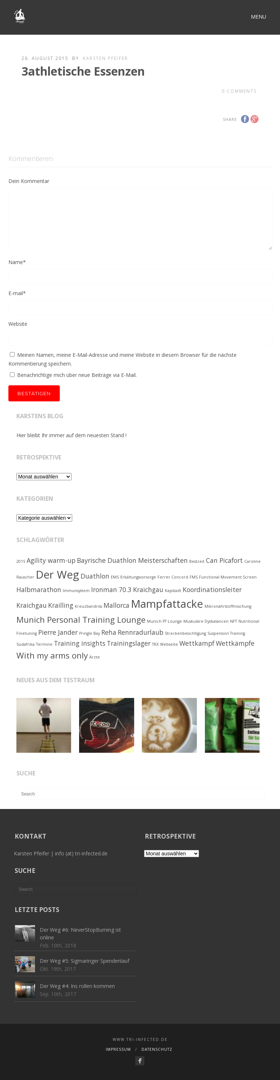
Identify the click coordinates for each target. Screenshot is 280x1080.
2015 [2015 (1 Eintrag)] (20, 561)
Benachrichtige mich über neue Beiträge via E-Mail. (77, 374)
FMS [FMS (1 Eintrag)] (194, 577)
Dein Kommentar (28, 181)
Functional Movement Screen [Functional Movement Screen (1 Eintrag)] (228, 577)
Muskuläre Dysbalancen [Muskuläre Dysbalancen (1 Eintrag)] (206, 621)
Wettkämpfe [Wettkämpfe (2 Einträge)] (235, 643)
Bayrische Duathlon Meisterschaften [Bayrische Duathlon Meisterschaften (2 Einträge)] (132, 560)
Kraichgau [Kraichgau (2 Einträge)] (31, 605)
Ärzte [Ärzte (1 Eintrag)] (94, 657)
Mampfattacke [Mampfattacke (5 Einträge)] (167, 603)
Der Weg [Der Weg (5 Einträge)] (57, 574)
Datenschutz (156, 1049)
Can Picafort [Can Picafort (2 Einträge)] (224, 560)
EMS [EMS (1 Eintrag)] (115, 577)
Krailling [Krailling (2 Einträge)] (60, 605)
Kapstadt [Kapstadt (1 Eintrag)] (173, 590)
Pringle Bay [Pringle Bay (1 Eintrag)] (89, 633)
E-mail (17, 293)
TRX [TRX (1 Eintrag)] (155, 644)
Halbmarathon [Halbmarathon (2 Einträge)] (38, 589)
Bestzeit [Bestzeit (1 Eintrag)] (197, 561)
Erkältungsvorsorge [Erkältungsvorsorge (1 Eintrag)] (138, 577)
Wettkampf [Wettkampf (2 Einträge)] (196, 643)
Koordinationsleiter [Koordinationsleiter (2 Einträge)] (212, 589)
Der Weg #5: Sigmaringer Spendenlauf (84, 960)
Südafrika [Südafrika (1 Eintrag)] (25, 644)
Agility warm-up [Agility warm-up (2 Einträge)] (51, 560)
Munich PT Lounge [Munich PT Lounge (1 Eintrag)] (164, 621)
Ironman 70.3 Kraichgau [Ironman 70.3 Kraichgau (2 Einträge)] (127, 589)
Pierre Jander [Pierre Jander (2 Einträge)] (58, 632)
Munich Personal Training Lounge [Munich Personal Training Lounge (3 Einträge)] (80, 619)
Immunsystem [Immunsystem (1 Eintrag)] (76, 590)
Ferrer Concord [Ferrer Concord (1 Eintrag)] (173, 577)
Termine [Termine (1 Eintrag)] (44, 644)
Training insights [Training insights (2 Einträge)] (79, 643)
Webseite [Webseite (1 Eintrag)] (169, 644)
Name (17, 262)
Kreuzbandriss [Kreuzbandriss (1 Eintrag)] (88, 606)
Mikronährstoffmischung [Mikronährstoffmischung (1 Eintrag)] (228, 606)
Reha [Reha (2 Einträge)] (108, 632)
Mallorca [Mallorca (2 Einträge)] (116, 605)
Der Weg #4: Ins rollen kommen (77, 985)
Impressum (118, 1049)
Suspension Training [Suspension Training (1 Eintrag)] (226, 633)
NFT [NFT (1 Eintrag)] (233, 621)
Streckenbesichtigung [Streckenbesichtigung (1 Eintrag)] (185, 633)
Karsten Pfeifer (105, 58)
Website (17, 323)
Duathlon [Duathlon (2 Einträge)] (95, 576)
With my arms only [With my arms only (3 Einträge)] (52, 655)
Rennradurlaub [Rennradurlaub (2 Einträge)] (140, 632)
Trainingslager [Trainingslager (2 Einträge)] (129, 643)
